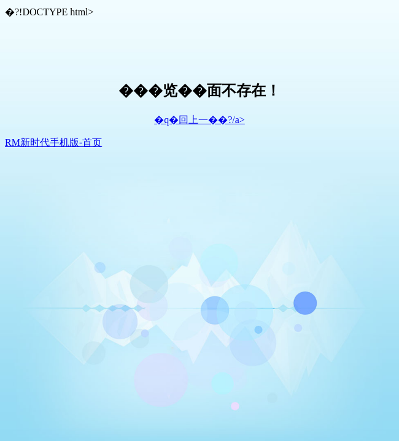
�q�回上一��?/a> (199, 120)
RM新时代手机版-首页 (53, 142)
